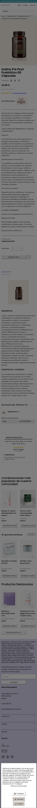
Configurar (19, 794)
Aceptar (19, 804)
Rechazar (18, 799)
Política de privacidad (19, 786)
